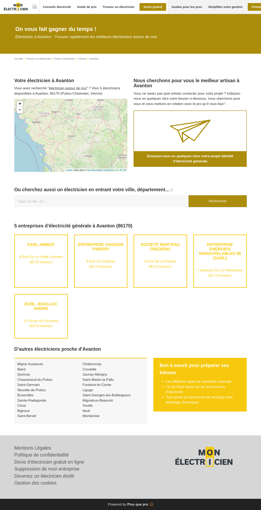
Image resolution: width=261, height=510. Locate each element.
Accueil (18, 58)
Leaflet (69, 170)
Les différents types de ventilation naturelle (199, 381)
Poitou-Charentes (64, 58)
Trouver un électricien (38, 58)
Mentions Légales (32, 448)
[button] (57, 7)
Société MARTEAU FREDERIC (160, 246)
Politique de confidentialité (41, 455)
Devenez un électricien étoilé (44, 476)
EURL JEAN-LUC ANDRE (41, 306)
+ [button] (20, 104)
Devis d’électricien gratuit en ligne (49, 462)
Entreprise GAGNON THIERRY (100, 246)
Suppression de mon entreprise (47, 469)
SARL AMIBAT (41, 244)
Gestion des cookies (35, 483)
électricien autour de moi (68, 88)
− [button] (20, 110)
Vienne (82, 58)
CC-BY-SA (121, 170)
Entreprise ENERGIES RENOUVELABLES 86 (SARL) (220, 251)
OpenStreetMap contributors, (101, 170)
